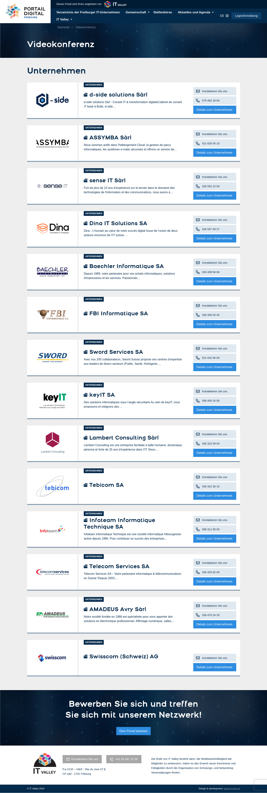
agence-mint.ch (232, 788)
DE (224, 15)
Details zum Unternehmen (214, 109)
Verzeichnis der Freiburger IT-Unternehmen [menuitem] (88, 12)
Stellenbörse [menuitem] (162, 12)
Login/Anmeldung (246, 15)
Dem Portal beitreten (133, 731)
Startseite (63, 27)
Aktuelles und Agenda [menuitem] (194, 12)
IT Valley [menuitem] (62, 19)
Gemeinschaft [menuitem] (136, 12)
